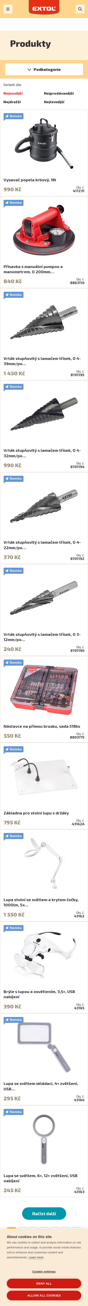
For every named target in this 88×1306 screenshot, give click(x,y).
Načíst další (44, 1213)
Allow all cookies (44, 1295)
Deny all (44, 1283)
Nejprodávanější (59, 93)
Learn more (36, 1257)
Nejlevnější (54, 102)
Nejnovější (13, 93)
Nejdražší (12, 102)
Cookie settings (44, 1271)
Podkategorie (47, 69)
